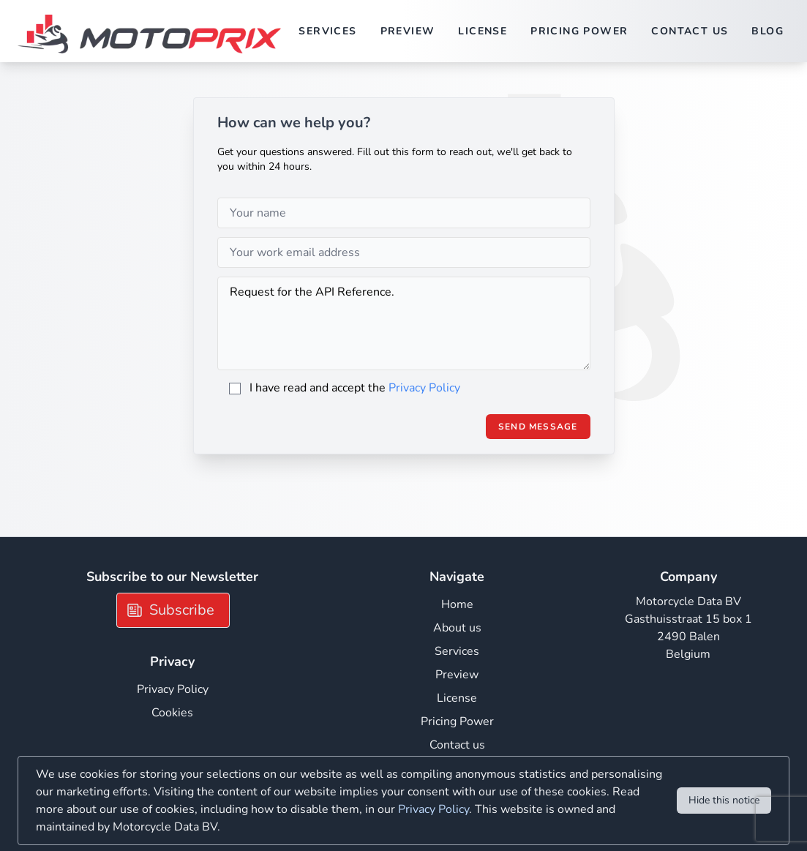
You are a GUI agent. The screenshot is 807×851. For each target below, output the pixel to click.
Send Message (537, 426)
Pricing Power (579, 31)
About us (457, 628)
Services (327, 31)
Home (457, 604)
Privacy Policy (424, 388)
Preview (407, 31)
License (482, 31)
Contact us (689, 31)
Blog (767, 31)
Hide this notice (723, 800)
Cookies (172, 713)
